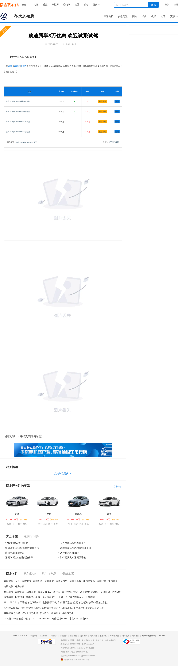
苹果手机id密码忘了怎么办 (90, 608)
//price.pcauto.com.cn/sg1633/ (26, 142)
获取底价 (102, 101)
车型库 (55, 4)
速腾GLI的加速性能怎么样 (19, 557)
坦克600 (19, 597)
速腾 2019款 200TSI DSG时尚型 (18, 122)
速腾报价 (26, 581)
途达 (75, 592)
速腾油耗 (19, 586)
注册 (176, 4)
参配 (25, 524)
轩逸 (109, 514)
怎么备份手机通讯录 (50, 613)
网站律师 (93, 636)
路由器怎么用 (69, 613)
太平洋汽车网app (74, 597)
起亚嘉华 (85, 592)
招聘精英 (125, 636)
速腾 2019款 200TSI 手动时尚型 (18, 101)
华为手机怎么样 (30, 613)
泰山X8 (84, 618)
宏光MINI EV (44, 592)
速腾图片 (37, 581)
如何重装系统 (65, 602)
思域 (37, 597)
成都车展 (31, 592)
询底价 (17, 66)
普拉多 (56, 592)
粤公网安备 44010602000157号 (75, 659)
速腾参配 (49, 581)
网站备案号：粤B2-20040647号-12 (74, 652)
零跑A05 (73, 618)
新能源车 (90, 597)
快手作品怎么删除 (98, 602)
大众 (17, 581)
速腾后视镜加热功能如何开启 (75, 548)
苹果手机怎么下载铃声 (29, 602)
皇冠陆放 (105, 592)
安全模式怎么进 (12, 608)
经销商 (66, 4)
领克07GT (30, 618)
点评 (14, 524)
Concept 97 (44, 618)
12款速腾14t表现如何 (16, 543)
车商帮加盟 (114, 636)
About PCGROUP (20, 636)
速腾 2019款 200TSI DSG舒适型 (18, 132)
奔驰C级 (116, 592)
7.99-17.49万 (104, 519)
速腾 (10, 66)
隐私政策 (43, 636)
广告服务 (53, 636)
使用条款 (83, 636)
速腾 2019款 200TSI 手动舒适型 (18, 112)
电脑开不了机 (49, 602)
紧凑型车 (8, 581)
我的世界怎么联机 (31, 608)
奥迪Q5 (30, 597)
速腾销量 (113, 581)
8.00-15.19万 (12, 519)
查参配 (24, 66)
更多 (172, 16)
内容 (36, 4)
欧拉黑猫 (67, 592)
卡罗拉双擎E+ (49, 597)
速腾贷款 (8, 586)
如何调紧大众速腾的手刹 (73, 557)
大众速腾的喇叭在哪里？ (73, 543)
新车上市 (8, 592)
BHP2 (75, 44)
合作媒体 (63, 636)
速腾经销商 (89, 581)
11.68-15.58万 (43, 519)
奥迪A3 (78, 514)
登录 (167, 4)
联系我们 (103, 636)
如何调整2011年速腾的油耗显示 (22, 548)
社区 (77, 4)
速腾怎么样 (75, 581)
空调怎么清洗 (80, 602)
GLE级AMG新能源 (13, 618)
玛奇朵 (94, 592)
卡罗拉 (47, 514)
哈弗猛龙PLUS (59, 618)
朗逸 (17, 514)
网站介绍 (33, 636)
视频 (45, 4)
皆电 (86, 4)
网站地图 (135, 636)
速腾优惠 (101, 581)
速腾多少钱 (61, 581)
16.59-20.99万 (73, 519)
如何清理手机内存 (51, 608)
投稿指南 (73, 636)
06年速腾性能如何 (69, 552)
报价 (9, 524)
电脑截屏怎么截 (12, 613)
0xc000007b (68, 608)
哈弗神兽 (8, 597)
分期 (117, 101)
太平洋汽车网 (113, 142)
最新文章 (19, 592)
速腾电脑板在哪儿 (14, 552)
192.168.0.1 (10, 602)
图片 (20, 524)
